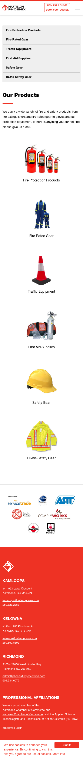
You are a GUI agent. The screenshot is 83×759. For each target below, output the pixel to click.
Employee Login (12, 727)
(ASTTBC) (71, 718)
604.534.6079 (11, 680)
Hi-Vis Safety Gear (18, 77)
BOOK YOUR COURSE (57, 10)
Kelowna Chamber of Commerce (23, 714)
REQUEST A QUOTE (57, 6)
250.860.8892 (11, 642)
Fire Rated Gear (17, 40)
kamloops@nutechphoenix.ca (21, 600)
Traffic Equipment (18, 49)
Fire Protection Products (23, 30)
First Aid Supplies (18, 58)
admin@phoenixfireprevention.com (24, 676)
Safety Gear (14, 68)
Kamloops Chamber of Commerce (24, 710)
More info (59, 754)
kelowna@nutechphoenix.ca (20, 638)
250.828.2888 (11, 604)
